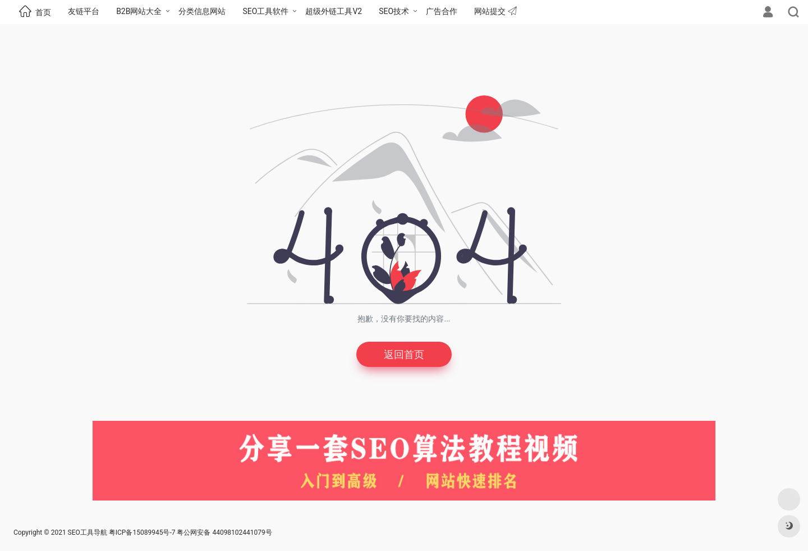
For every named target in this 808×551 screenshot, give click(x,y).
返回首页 (404, 354)
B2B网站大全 (139, 11)
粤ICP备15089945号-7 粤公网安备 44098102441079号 (190, 532)
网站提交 (495, 11)
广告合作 (441, 11)
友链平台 (83, 11)
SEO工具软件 (265, 11)
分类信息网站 (202, 11)
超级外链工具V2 (333, 11)
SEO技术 (394, 11)
